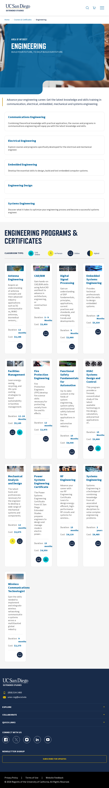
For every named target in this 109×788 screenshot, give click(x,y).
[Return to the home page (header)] (18, 8)
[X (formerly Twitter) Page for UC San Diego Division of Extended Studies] (16, 739)
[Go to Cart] (94, 8)
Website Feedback (54, 777)
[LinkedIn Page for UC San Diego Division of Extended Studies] (37, 739)
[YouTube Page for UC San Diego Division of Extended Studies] (47, 739)
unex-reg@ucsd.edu (14, 697)
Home (7, 19)
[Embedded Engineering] (54, 167)
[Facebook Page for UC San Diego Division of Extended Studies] (5, 739)
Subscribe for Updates (54, 759)
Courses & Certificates (23, 19)
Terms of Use (31, 777)
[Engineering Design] (54, 187)
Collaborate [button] (9, 714)
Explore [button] (6, 707)
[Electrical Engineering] (54, 145)
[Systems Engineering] (54, 208)
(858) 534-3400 (12, 692)
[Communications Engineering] (54, 121)
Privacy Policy (11, 777)
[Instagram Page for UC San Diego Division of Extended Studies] (26, 739)
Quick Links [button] (8, 722)
